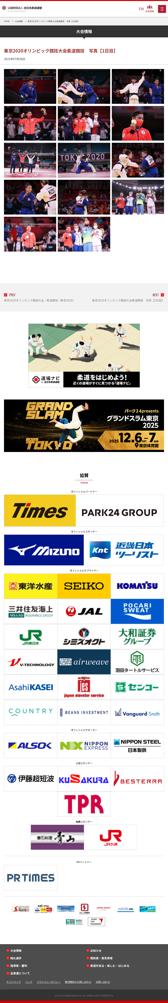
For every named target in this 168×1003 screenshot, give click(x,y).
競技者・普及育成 (101, 958)
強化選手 (16, 958)
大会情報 (16, 950)
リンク (28, 982)
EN (141, 8)
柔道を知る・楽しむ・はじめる (109, 965)
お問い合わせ (103, 982)
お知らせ (95, 950)
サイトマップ (13, 982)
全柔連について (20, 973)
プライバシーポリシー (49, 982)
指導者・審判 (18, 965)
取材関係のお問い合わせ (78, 982)
